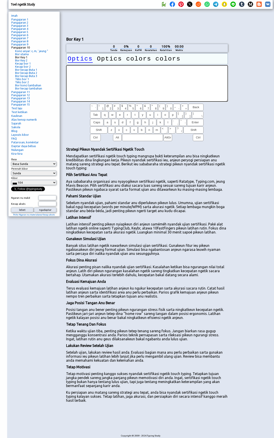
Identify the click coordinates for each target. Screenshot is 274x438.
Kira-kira (16, 153)
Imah (14, 15)
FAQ (14, 138)
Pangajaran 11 (20, 91)
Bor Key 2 (21, 60)
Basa (14, 159)
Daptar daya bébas (23, 146)
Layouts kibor (20, 134)
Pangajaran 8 (19, 41)
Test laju (16, 108)
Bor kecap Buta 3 (26, 75)
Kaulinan (16, 115)
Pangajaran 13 (20, 98)
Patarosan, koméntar (25, 142)
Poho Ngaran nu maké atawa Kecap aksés (34, 214)
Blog (14, 130)
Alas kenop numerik (24, 119)
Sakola (15, 127)
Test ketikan (19, 112)
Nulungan (17, 149)
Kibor (14, 178)
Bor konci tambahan (28, 85)
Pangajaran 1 (19, 19)
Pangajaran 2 (19, 22)
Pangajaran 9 (19, 44)
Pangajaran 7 (19, 38)
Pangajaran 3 (19, 25)
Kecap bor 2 (23, 66)
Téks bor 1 (22, 79)
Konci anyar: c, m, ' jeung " (31, 51)
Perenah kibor (19, 168)
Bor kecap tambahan (28, 88)
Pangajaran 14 (20, 101)
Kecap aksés (18, 204)
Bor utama (22, 54)
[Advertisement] (252, 86)
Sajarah (16, 123)
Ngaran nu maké (20, 198)
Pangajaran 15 (20, 104)
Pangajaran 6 (19, 34)
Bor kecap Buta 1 (26, 69)
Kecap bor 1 (23, 63)
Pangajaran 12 (20, 95)
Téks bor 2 (22, 82)
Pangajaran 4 (19, 28)
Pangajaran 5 (19, 31)
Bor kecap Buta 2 (26, 72)
